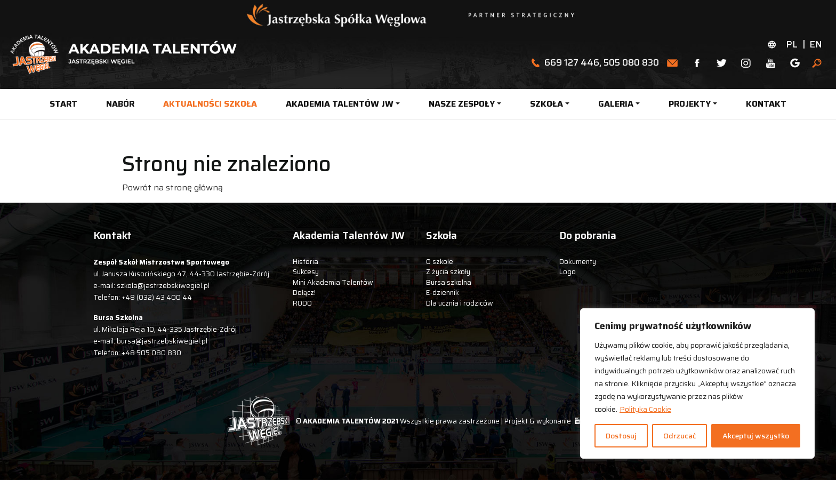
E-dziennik (442, 292)
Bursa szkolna (448, 282)
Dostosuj (621, 436)
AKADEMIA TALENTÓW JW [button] (339, 103)
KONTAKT (766, 103)
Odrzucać (679, 436)
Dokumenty (577, 261)
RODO (302, 303)
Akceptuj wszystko (755, 436)
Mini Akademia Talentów (333, 282)
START (63, 103)
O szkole (439, 261)
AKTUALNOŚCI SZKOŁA (210, 103)
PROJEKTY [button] (690, 103)
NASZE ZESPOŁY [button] (462, 103)
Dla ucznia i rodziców (459, 303)
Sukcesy (306, 271)
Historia (305, 261)
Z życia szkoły (448, 271)
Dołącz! (304, 292)
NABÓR (120, 103)
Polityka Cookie (645, 409)
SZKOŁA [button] (546, 103)
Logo (567, 271)
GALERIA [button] (615, 103)
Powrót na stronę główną (172, 187)
